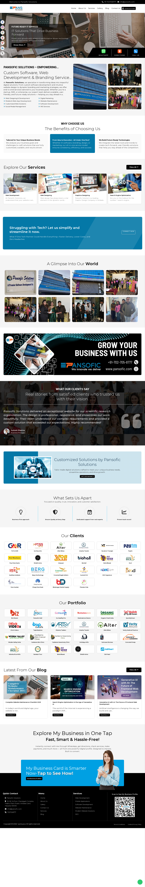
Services (83, 8)
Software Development (84, 862)
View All (134, 172)
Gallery (91, 8)
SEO (77, 872)
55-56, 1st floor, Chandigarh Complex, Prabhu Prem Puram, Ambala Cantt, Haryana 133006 (19, 861)
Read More (14, 769)
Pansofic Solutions (12, 856)
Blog (99, 8)
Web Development (82, 856)
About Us (73, 8)
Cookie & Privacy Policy (132, 883)
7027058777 (10, 870)
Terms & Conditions (114, 883)
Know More (20, 45)
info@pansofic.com (126, 2)
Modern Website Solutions (85, 869)
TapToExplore (23, 883)
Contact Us (107, 8)
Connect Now (124, 239)
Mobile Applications (82, 859)
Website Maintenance (83, 866)
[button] (70, 55)
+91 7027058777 (109, 2)
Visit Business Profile (39, 836)
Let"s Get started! (87, 483)
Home (65, 8)
